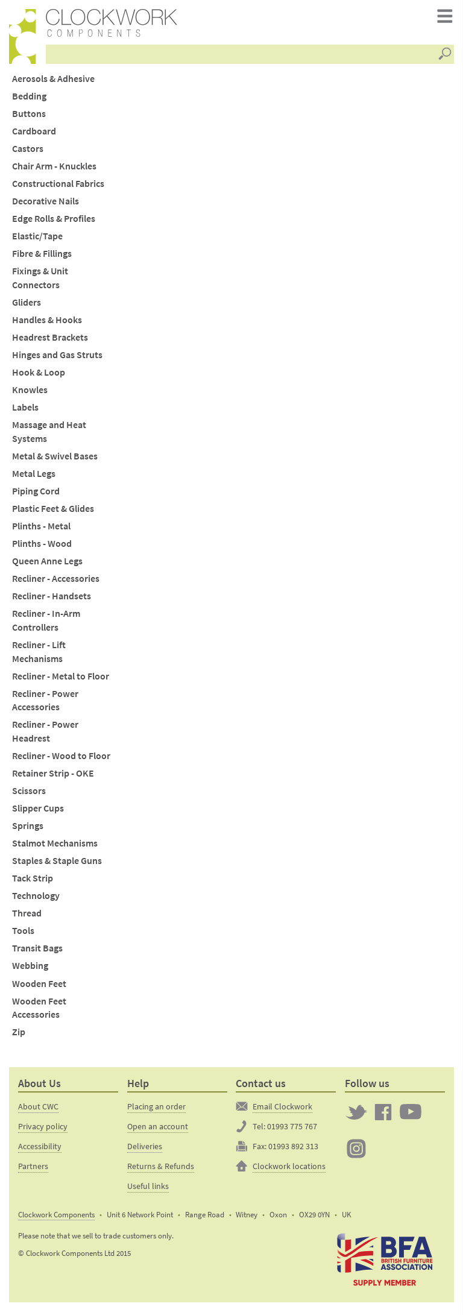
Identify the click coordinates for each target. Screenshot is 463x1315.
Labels (25, 411)
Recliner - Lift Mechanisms (39, 655)
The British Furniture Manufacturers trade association (384, 1262)
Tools (23, 935)
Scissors (29, 794)
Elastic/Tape (37, 240)
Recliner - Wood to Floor (61, 759)
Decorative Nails (45, 205)
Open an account (157, 1130)
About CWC (38, 1110)
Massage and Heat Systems (49, 436)
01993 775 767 (292, 1130)
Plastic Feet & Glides (53, 512)
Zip (18, 1036)
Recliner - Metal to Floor (60, 679)
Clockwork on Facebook (383, 1115)
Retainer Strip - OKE (53, 777)
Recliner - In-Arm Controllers (46, 624)
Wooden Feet (39, 987)
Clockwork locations (289, 1170)
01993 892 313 (293, 1150)
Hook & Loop (38, 376)
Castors (27, 153)
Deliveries (144, 1150)
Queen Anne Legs (47, 565)
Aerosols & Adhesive (53, 82)
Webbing (30, 969)
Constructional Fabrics (58, 187)
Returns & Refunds (160, 1170)
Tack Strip (32, 882)
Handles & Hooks (47, 323)
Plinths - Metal (41, 529)
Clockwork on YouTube (410, 1115)
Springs (27, 830)
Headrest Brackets (50, 341)
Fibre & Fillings (42, 257)
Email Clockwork (282, 1110)
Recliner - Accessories (55, 582)
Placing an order (156, 1110)
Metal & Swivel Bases (55, 459)
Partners (33, 1170)
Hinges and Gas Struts (57, 359)
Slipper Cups (38, 812)
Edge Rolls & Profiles (53, 222)
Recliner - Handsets (51, 600)
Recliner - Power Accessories (45, 704)
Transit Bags (37, 952)
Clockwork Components (56, 1219)
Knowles (30, 394)
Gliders (26, 306)
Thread (27, 917)
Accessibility (39, 1150)
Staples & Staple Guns (57, 865)
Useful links (148, 1190)
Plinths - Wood (42, 547)
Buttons (29, 117)
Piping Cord (36, 494)
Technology (36, 900)
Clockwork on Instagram (356, 1152)
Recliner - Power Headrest (45, 735)
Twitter (356, 1115)
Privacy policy (43, 1130)
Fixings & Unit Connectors (40, 282)
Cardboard (34, 134)
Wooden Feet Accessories (39, 1011)
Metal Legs (33, 477)
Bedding (29, 99)
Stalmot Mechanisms (55, 847)
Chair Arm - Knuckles (54, 170)
